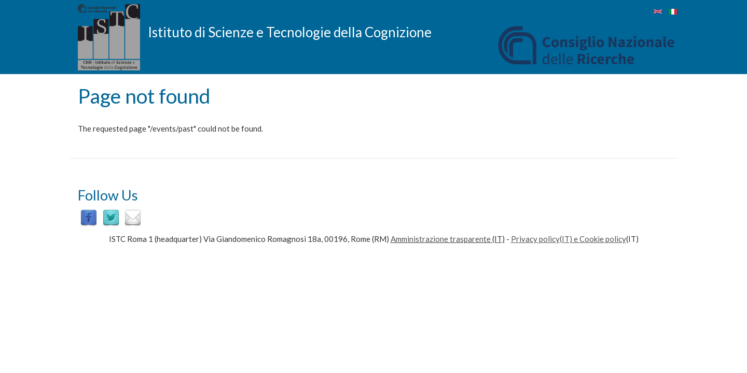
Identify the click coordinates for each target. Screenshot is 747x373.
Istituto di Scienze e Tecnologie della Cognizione (290, 31)
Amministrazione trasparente (441, 238)
